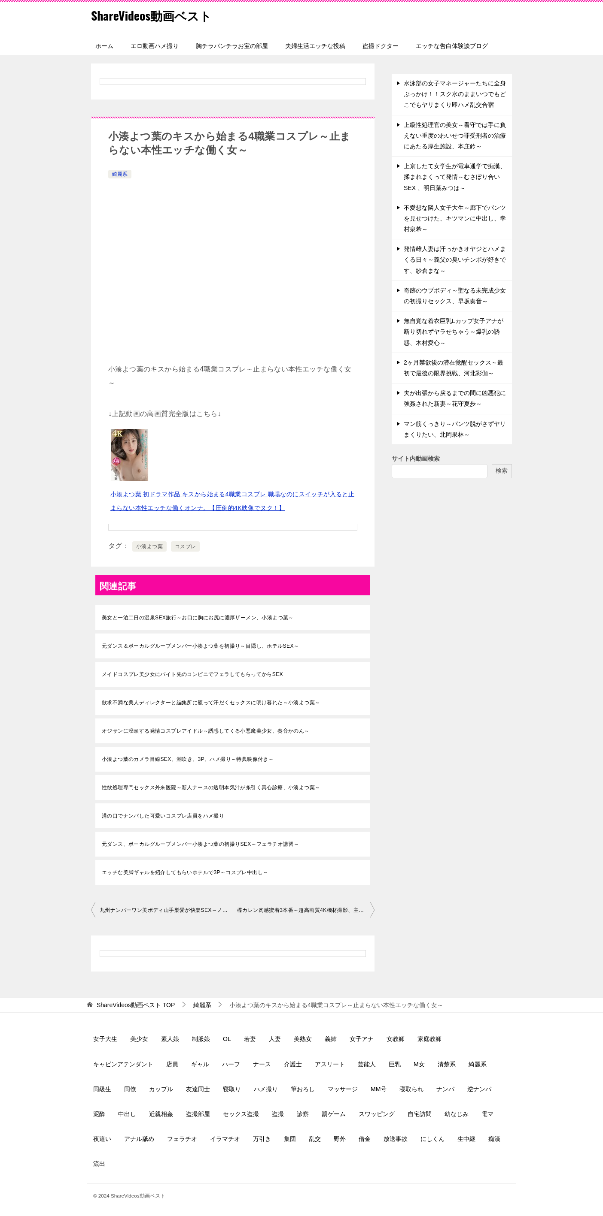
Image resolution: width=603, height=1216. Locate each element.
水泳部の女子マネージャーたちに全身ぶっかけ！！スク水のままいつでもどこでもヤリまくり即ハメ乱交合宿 (455, 94)
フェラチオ (182, 1138)
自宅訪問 (420, 1113)
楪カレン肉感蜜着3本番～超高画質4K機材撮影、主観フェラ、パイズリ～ (306, 910)
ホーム (104, 45)
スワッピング (377, 1113)
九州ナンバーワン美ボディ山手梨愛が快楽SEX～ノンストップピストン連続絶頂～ (166, 910)
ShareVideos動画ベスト (156, 14)
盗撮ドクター (380, 45)
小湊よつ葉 (149, 546)
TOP (136, 1005)
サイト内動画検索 (416, 458)
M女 (419, 1064)
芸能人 (367, 1064)
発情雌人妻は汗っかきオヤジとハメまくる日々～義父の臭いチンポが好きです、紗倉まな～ (455, 259)
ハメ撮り (266, 1089)
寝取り (232, 1089)
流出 (99, 1163)
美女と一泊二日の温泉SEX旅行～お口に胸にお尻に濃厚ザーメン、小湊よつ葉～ (198, 618)
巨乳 (395, 1064)
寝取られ (411, 1089)
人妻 (275, 1038)
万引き (262, 1138)
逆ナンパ (479, 1089)
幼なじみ (457, 1113)
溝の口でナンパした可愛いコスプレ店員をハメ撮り (163, 816)
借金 (365, 1138)
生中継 (466, 1138)
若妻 (250, 1038)
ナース (262, 1064)
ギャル (200, 1064)
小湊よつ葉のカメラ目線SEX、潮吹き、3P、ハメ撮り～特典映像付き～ (188, 759)
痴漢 (494, 1138)
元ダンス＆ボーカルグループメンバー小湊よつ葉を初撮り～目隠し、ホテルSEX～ (200, 646)
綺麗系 (120, 174)
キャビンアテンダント (123, 1064)
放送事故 (396, 1138)
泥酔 (99, 1113)
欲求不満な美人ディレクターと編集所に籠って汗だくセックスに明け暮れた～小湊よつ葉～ (211, 703)
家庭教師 (429, 1038)
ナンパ (445, 1089)
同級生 (102, 1089)
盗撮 (278, 1113)
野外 (340, 1138)
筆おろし (303, 1089)
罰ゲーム (334, 1113)
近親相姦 (161, 1113)
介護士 (293, 1064)
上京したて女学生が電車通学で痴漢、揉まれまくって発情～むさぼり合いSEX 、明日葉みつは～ (455, 177)
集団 (290, 1138)
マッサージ (343, 1089)
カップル (161, 1089)
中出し (127, 1113)
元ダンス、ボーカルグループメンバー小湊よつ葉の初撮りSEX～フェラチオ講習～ (200, 844)
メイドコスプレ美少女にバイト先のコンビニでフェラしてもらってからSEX (192, 674)
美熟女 (303, 1038)
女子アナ (362, 1038)
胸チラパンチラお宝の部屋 (232, 45)
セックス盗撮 (241, 1113)
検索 (502, 470)
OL (227, 1038)
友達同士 (198, 1089)
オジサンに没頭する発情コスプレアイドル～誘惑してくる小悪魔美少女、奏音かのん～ (206, 731)
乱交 (315, 1138)
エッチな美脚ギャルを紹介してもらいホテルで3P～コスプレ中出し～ (185, 872)
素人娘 (170, 1038)
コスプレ (185, 546)
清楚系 (447, 1064)
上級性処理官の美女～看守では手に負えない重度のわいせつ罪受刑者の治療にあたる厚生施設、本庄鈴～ (455, 135)
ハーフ (231, 1064)
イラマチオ (225, 1138)
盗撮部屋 (198, 1113)
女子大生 (105, 1038)
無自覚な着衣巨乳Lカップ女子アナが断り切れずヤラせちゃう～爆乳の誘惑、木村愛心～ (453, 331)
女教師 (396, 1038)
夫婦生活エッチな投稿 (315, 45)
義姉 (331, 1038)
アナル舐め (139, 1138)
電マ (487, 1113)
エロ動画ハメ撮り (155, 45)
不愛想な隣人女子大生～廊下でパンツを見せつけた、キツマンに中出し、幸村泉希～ (455, 218)
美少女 (139, 1038)
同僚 (130, 1089)
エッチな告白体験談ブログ (452, 45)
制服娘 (201, 1038)
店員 (172, 1064)
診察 (303, 1113)
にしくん (432, 1138)
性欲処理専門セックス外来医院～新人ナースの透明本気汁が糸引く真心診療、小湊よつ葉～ (211, 788)
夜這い (102, 1138)
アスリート (330, 1064)
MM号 (379, 1089)
